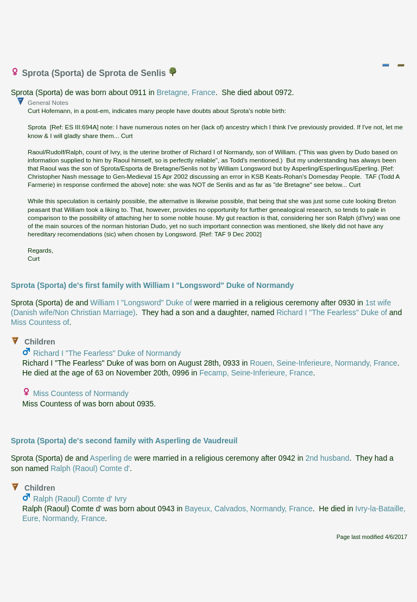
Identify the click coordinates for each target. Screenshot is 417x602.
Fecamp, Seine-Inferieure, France (256, 372)
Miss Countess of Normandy (81, 393)
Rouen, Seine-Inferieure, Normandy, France (323, 363)
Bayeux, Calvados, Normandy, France (249, 508)
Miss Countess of (40, 322)
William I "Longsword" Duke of (141, 302)
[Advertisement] (209, 28)
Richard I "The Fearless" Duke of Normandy (107, 353)
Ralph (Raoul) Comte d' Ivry (80, 498)
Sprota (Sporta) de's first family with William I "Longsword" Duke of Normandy (152, 285)
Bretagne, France (186, 92)
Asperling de (111, 458)
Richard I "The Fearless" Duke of (331, 312)
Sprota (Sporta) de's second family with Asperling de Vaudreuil (124, 440)
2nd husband (327, 458)
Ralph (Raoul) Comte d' (90, 468)
